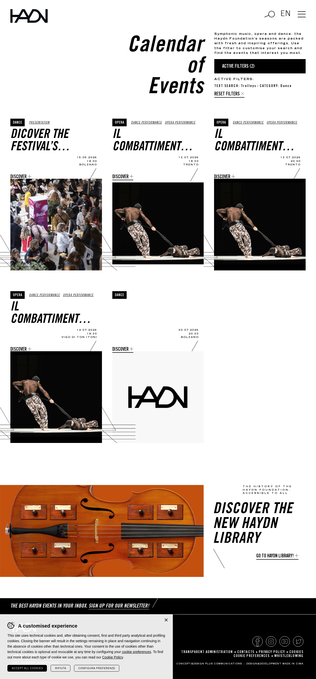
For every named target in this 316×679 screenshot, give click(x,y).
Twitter (298, 641)
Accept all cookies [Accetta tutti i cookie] (27, 668)
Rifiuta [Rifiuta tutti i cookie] (60, 668)
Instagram (271, 641)
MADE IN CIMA (292, 664)
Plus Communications (223, 664)
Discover (18, 177)
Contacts (245, 652)
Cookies (296, 652)
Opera (119, 123)
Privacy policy (272, 652)
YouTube (284, 641)
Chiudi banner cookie (166, 620)
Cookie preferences (252, 656)
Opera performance (180, 123)
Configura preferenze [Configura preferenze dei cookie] (97, 668)
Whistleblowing (288, 656)
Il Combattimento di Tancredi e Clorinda (149, 141)
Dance (17, 123)
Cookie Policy (112, 657)
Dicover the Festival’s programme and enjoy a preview (49, 141)
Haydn (29, 16)
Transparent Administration (207, 652)
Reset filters (227, 94)
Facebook (257, 641)
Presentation (39, 123)
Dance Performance (146, 123)
